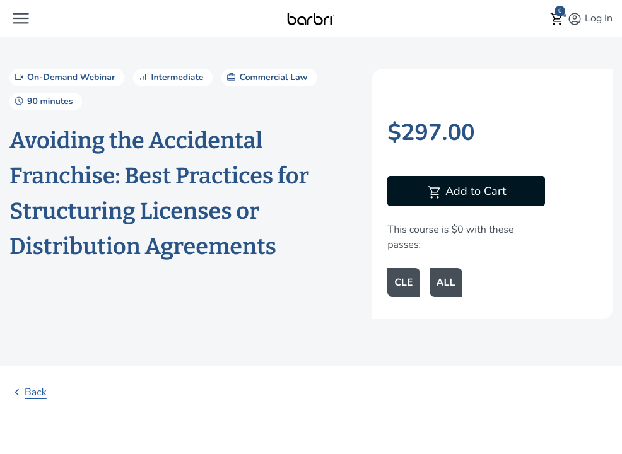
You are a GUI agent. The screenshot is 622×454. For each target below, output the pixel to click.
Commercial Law (266, 77)
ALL (446, 282)
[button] (21, 18)
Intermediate (169, 77)
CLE (403, 282)
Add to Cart (466, 192)
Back (28, 392)
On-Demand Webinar (64, 77)
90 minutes (43, 101)
